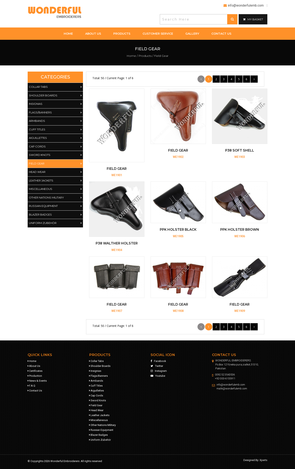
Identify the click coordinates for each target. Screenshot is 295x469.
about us (93, 33)
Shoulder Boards (55, 96)
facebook (158, 361)
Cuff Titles (55, 130)
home (68, 33)
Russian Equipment (55, 206)
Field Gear (55, 164)
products (121, 33)
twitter (157, 365)
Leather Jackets (55, 181)
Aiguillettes (55, 138)
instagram (159, 370)
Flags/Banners (55, 113)
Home (131, 56)
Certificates (35, 370)
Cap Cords (55, 147)
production (35, 375)
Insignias (55, 104)
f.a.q (31, 385)
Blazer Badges (55, 215)
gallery (192, 33)
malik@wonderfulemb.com (232, 388)
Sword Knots (55, 155)
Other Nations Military (55, 198)
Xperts (263, 460)
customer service (158, 33)
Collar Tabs (55, 87)
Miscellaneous (55, 189)
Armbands (55, 121)
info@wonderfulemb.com (231, 384)
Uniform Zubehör (55, 223)
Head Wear (55, 172)
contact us (221, 33)
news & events (37, 380)
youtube (158, 375)
